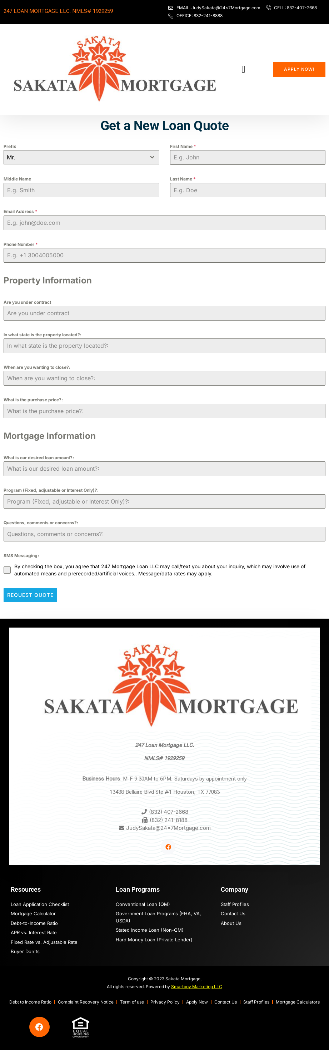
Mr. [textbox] (11, 157)
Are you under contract (27, 302)
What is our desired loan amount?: (39, 457)
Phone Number (21, 244)
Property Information (48, 280)
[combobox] (81, 157)
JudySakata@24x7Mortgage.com (168, 826)
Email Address (21, 211)
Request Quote (30, 595)
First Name (183, 146)
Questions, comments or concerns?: (41, 522)
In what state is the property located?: (42, 334)
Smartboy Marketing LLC (196, 984)
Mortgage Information (50, 436)
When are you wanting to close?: (37, 367)
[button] (243, 69)
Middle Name (17, 179)
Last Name (183, 179)
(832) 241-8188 (169, 817)
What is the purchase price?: (33, 399)
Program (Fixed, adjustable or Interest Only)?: (51, 490)
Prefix (10, 146)
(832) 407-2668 (168, 810)
